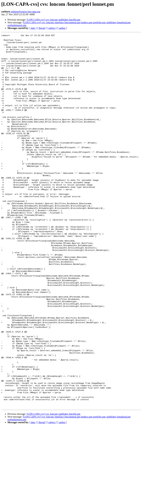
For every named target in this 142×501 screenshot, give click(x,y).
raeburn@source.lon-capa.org (25, 11)
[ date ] (33, 28)
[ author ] (62, 28)
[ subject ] (52, 28)
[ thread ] (41, 28)
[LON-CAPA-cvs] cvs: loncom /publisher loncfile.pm (53, 19)
